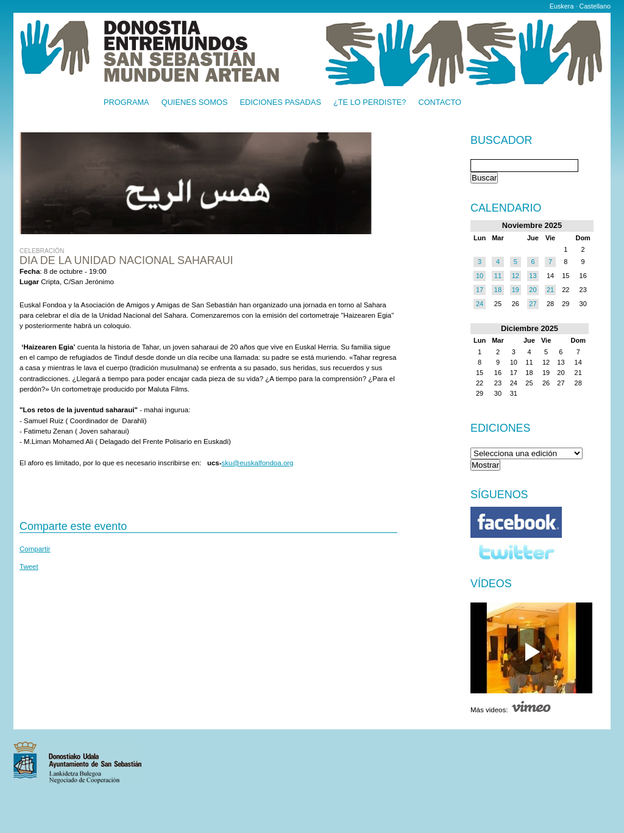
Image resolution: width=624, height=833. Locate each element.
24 (479, 303)
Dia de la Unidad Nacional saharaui (126, 260)
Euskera (562, 6)
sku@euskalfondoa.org (258, 463)
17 (479, 289)
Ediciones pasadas (280, 103)
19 (515, 289)
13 (532, 275)
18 (498, 289)
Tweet (29, 566)
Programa (126, 103)
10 (479, 275)
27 (532, 303)
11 (498, 275)
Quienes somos (194, 103)
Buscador (501, 140)
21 (550, 289)
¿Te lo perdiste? (369, 103)
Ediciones (500, 428)
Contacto (439, 103)
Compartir (35, 548)
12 (515, 275)
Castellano (595, 6)
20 (532, 289)
